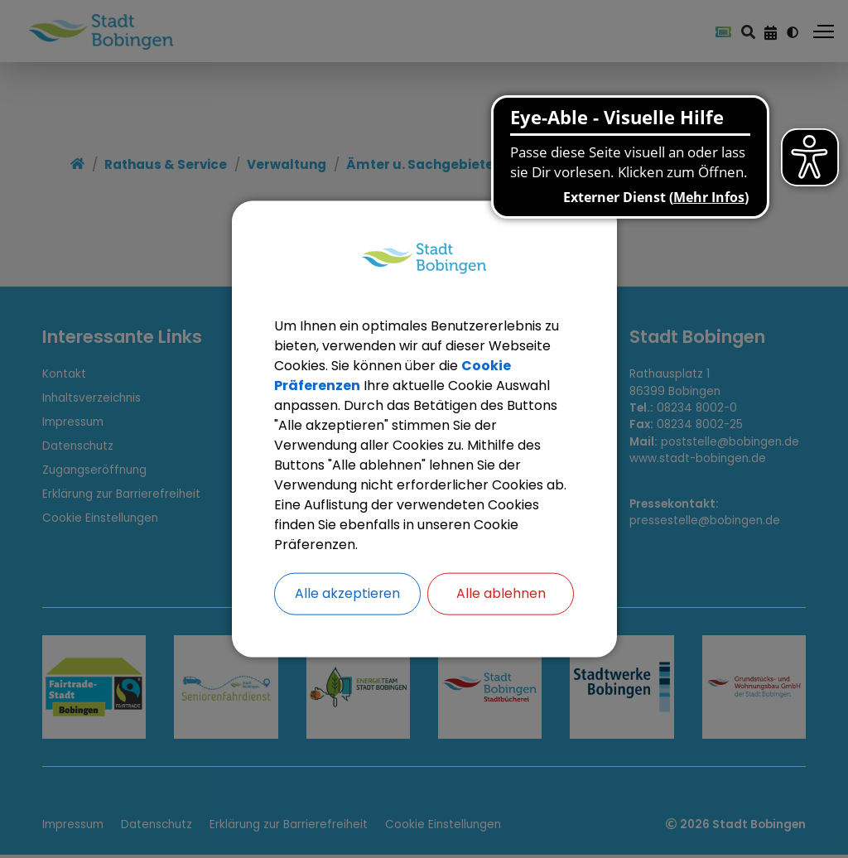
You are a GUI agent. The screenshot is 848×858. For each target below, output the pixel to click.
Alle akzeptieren (347, 593)
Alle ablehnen (501, 593)
